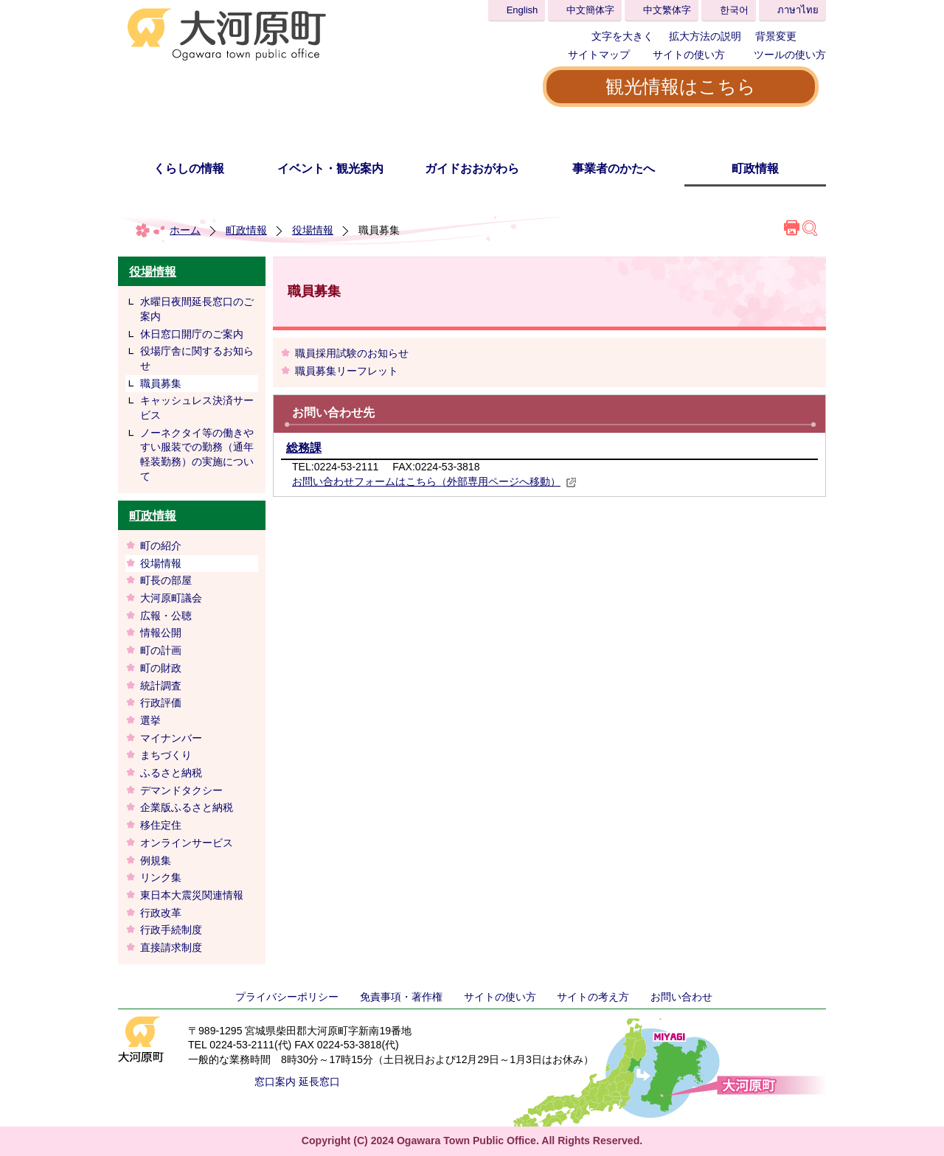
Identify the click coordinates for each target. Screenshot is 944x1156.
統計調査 (160, 686)
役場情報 (312, 230)
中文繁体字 (667, 9)
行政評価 (160, 702)
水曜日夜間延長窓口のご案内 (197, 309)
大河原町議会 (171, 598)
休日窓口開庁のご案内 (191, 334)
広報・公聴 (166, 615)
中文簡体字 (590, 9)
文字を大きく (622, 36)
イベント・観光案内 (330, 168)
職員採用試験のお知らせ (352, 353)
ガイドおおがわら (472, 168)
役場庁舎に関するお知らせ (197, 358)
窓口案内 (275, 1081)
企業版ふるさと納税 (186, 807)
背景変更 (775, 36)
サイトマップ (599, 54)
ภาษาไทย (798, 9)
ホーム (185, 230)
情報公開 (160, 632)
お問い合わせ (681, 997)
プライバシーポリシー (287, 997)
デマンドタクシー (181, 790)
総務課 (304, 448)
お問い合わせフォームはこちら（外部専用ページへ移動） (434, 481)
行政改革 (160, 913)
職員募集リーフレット (346, 371)
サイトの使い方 (689, 54)
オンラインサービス (186, 843)
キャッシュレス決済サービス (197, 407)
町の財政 (160, 668)
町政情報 (755, 168)
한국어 (734, 9)
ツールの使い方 (790, 54)
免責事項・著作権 (401, 997)
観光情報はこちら (680, 86)
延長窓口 (319, 1081)
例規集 (160, 860)
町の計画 (160, 650)
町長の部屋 (166, 580)
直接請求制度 (171, 947)
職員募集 (160, 383)
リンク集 (160, 877)
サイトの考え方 (593, 997)
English (522, 9)
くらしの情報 (188, 168)
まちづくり (166, 755)
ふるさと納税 (171, 773)
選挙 (150, 720)
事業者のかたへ (613, 168)
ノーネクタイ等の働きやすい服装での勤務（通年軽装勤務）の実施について (197, 454)
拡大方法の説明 (705, 36)
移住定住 (160, 825)
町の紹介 (160, 545)
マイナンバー (171, 738)
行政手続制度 (171, 930)
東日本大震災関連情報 (191, 895)
